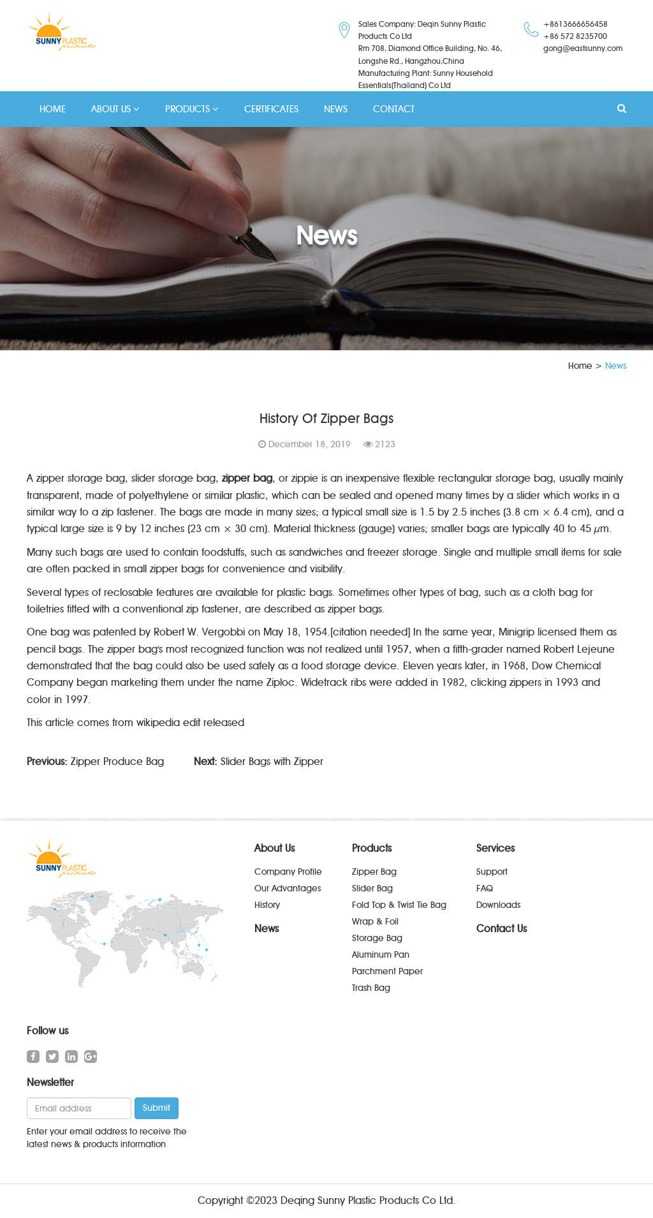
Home (580, 365)
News (266, 929)
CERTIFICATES (271, 109)
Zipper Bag (374, 871)
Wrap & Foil (375, 921)
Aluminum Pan (380, 954)
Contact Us (501, 929)
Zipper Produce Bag (117, 761)
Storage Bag (377, 938)
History (267, 905)
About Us (274, 849)
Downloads (498, 905)
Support (492, 871)
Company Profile (288, 871)
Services (495, 849)
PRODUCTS (192, 109)
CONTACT (394, 109)
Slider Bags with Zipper (272, 761)
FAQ (484, 888)
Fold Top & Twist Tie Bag (399, 905)
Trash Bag (371, 988)
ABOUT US (115, 109)
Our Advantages (287, 888)
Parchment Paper (387, 971)
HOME (53, 109)
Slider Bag (372, 888)
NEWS (336, 109)
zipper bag (247, 478)
